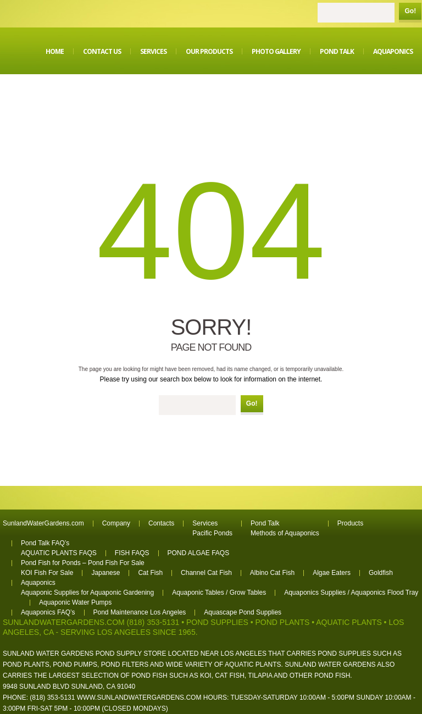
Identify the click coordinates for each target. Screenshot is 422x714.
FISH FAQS (132, 553)
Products (350, 523)
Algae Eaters (332, 573)
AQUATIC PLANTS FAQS (59, 553)
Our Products (209, 51)
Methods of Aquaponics (285, 533)
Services (153, 51)
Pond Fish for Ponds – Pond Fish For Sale (83, 563)
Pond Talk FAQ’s (45, 543)
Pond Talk (337, 51)
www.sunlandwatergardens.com (139, 697)
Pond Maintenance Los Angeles (139, 612)
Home (55, 51)
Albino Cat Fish (272, 573)
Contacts (161, 523)
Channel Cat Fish (206, 573)
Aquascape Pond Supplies (242, 612)
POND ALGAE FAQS (199, 553)
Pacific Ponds (212, 533)
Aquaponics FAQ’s (48, 612)
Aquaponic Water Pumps (75, 602)
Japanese (105, 573)
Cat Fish (150, 573)
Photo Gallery (276, 51)
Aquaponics (393, 51)
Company (116, 523)
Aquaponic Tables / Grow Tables (219, 592)
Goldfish (381, 573)
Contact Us (102, 51)
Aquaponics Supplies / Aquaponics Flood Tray (351, 592)
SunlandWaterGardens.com (43, 523)
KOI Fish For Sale (47, 573)
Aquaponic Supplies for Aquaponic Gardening (87, 592)
